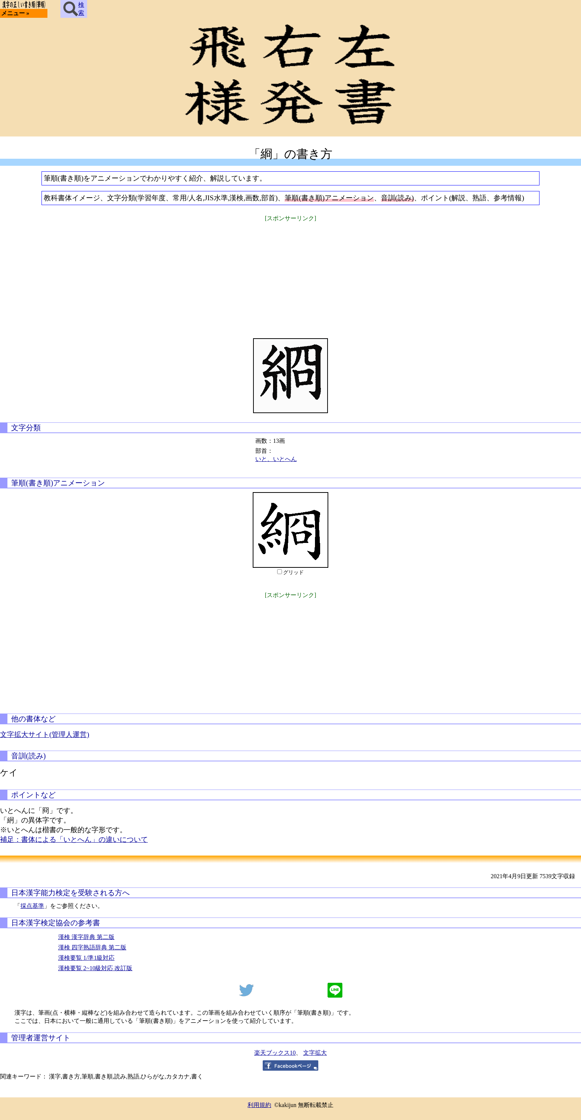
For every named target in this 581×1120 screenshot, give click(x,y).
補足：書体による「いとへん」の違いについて (74, 839)
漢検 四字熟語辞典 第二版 (92, 947)
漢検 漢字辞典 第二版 (86, 937)
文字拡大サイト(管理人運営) (44, 734)
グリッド (293, 572)
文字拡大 (315, 1053)
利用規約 (259, 1105)
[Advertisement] (290, 275)
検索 (73, 8)
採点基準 (32, 906)
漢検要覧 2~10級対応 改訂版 (95, 968)
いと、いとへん (276, 459)
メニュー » (15, 13)
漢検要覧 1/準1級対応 (86, 958)
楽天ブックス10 (275, 1053)
